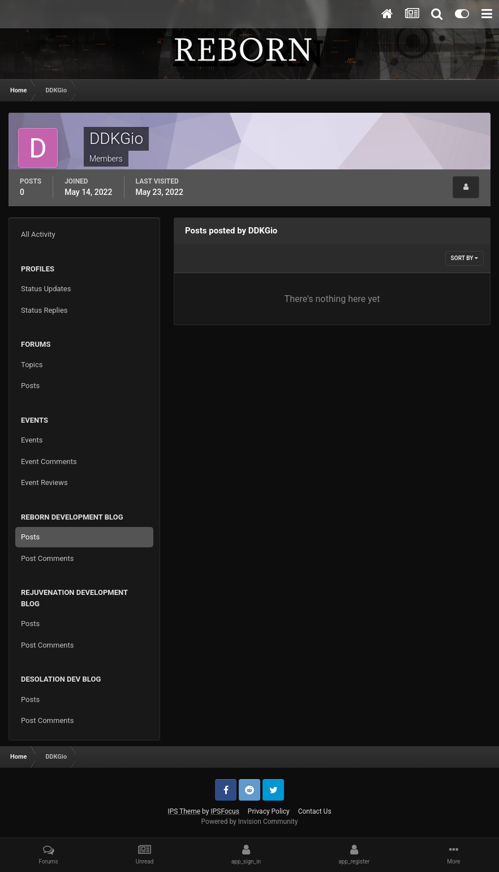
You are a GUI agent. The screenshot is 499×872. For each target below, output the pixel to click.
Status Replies (44, 310)
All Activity (38, 234)
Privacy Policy (269, 811)
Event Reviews (44, 482)
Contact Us (315, 811)
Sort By (464, 258)
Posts (30, 385)
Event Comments (49, 461)
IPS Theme (183, 811)
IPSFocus (224, 811)
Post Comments (47, 558)
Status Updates (46, 288)
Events (31, 440)
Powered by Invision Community (249, 822)
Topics (32, 364)
